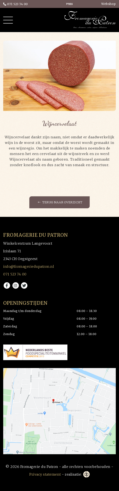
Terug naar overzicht (60, 202)
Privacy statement (45, 474)
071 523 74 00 (15, 4)
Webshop (108, 4)
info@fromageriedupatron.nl (28, 266)
